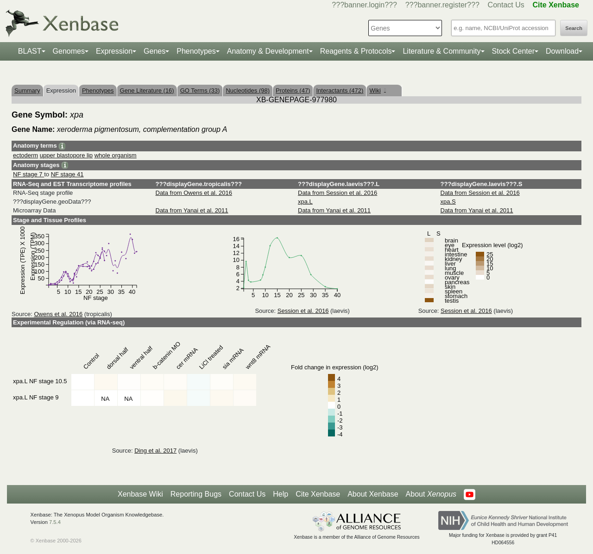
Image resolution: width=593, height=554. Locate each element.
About (431, 494)
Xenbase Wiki (140, 494)
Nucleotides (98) (248, 90)
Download (562, 51)
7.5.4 (55, 522)
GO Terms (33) (200, 90)
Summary (27, 90)
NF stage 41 (67, 174)
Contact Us (506, 5)
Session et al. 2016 (303, 310)
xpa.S (448, 201)
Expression (114, 51)
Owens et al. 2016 (58, 314)
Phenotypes (196, 51)
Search (573, 28)
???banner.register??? (442, 5)
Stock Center (513, 51)
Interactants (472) (339, 90)
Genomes (69, 51)
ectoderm (25, 155)
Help (280, 494)
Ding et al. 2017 (155, 450)
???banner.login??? (364, 5)
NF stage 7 (28, 174)
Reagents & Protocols (356, 51)
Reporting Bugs (195, 494)
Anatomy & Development (268, 51)
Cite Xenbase (318, 494)
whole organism (116, 155)
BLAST (30, 51)
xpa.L (305, 201)
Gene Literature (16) (147, 90)
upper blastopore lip (66, 155)
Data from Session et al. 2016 (337, 192)
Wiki (377, 90)
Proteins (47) (293, 90)
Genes (154, 51)
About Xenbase (372, 494)
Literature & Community (441, 51)
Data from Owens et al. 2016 (194, 192)
